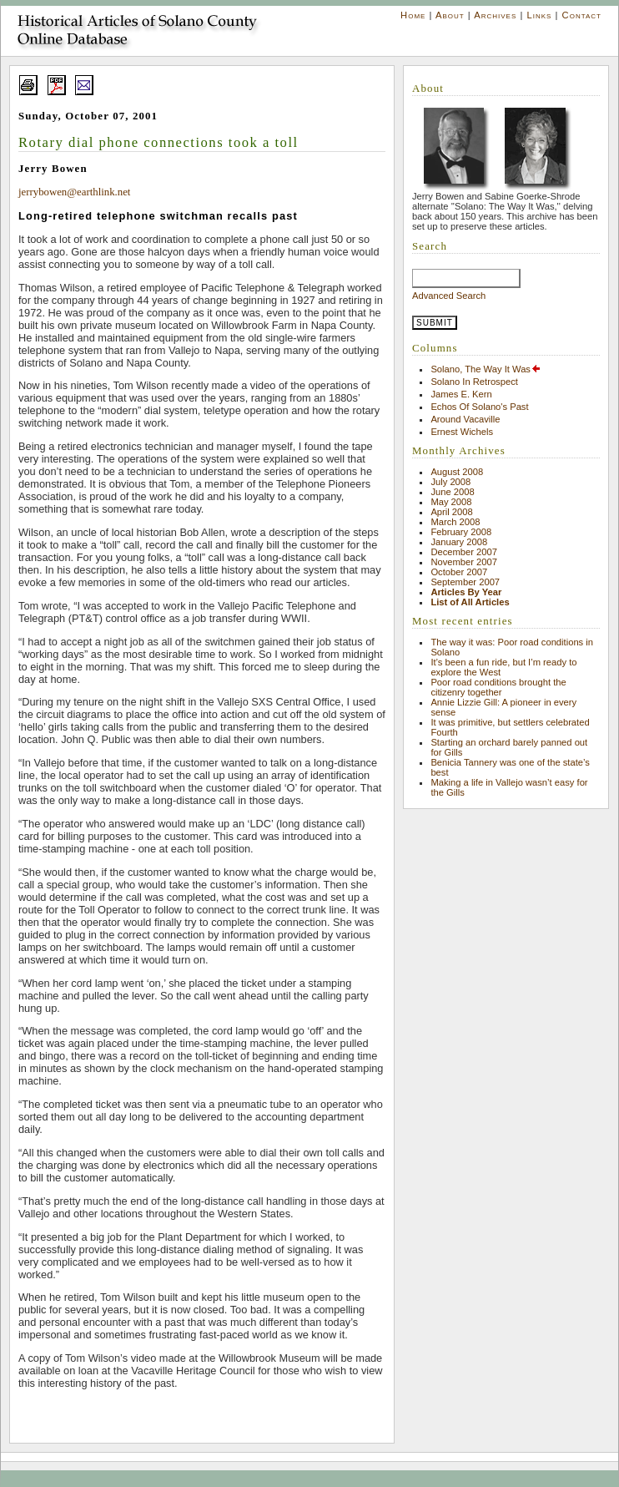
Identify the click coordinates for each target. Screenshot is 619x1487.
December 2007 (463, 552)
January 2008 (458, 542)
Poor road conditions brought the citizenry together (498, 687)
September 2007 (465, 582)
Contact (581, 15)
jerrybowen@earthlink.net (74, 192)
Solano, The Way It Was (485, 369)
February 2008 (460, 532)
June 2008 (452, 492)
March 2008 (455, 522)
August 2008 (456, 472)
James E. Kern (460, 394)
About (450, 15)
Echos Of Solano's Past (479, 407)
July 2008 (450, 482)
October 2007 (458, 572)
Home (412, 15)
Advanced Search (449, 296)
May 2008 (450, 502)
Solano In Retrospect (473, 382)
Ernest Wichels (461, 432)
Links (538, 15)
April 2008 (451, 512)
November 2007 (463, 562)
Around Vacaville (465, 419)
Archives (495, 15)
